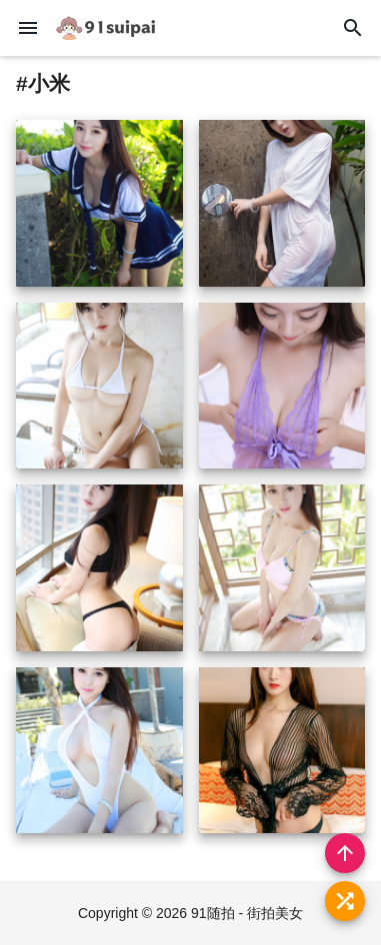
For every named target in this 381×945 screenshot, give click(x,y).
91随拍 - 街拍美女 (247, 913)
